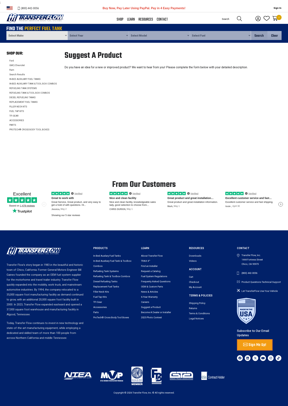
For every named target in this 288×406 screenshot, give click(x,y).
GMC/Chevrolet (17, 65)
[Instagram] (271, 358)
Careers (145, 302)
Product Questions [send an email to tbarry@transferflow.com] (251, 282)
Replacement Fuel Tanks (106, 286)
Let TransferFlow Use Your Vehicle (260, 291)
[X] (255, 358)
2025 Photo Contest (151, 317)
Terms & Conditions (199, 313)
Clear (274, 36)
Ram (11, 70)
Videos (193, 261)
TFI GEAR (14, 116)
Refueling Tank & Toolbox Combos (111, 276)
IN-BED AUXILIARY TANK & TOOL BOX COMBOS (33, 83)
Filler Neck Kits (101, 291)
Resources (145, 19)
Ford (11, 60)
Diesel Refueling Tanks (105, 281)
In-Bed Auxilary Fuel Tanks (107, 255)
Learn (131, 19)
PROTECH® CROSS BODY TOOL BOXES (29, 129)
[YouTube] (263, 358)
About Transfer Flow (152, 255)
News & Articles (149, 291)
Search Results (17, 74)
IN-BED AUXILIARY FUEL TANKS (24, 79)
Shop (120, 19)
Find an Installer (149, 266)
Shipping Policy (197, 303)
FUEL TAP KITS (16, 111)
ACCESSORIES (16, 120)
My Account (195, 287)
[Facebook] (240, 358)
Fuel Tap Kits (100, 297)
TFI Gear (97, 302)
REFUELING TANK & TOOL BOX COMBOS (29, 93)
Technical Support (271, 282)
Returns (193, 308)
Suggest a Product (151, 307)
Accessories (100, 307)
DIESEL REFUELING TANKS (22, 97)
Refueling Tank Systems (106, 271)
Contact (162, 19)
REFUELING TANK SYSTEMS (23, 88)
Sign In (277, 8)
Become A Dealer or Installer (156, 312)
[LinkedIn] (248, 358)
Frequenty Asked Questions (155, 281)
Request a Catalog (151, 271)
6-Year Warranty (149, 297)
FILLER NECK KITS (18, 106)
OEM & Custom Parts (152, 286)
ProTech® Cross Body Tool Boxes (111, 317)
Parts (96, 312)
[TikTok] (278, 358)
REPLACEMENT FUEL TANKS (23, 102)
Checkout (194, 282)
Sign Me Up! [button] (254, 345)
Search (259, 36)
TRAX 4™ (145, 261)
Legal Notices (196, 318)
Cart (191, 277)
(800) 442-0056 (30, 8)
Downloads (195, 255)
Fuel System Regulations (154, 276)
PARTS (12, 125)
